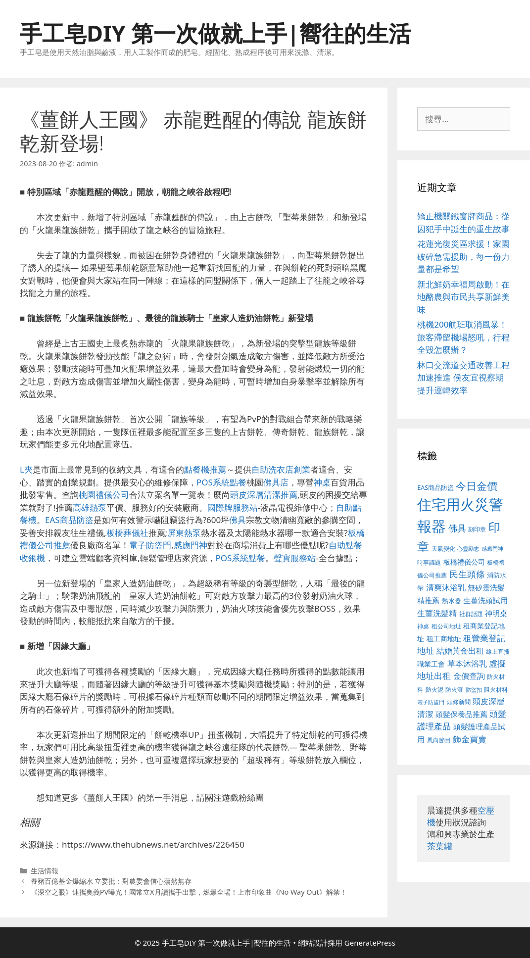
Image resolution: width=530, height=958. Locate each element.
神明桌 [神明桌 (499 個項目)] (496, 613)
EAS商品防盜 (69, 520)
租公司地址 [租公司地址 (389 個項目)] (446, 626)
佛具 (237, 520)
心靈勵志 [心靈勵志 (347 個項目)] (468, 548)
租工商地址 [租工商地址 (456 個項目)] (444, 638)
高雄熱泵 (89, 507)
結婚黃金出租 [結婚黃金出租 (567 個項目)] (460, 650)
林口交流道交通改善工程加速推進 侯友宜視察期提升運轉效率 (463, 377)
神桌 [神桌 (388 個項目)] (423, 626)
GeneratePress (369, 943)
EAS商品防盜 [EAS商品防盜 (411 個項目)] (435, 487)
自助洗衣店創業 (280, 469)
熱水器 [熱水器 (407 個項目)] (451, 601)
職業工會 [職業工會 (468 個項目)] (431, 664)
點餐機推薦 (205, 469)
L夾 (26, 469)
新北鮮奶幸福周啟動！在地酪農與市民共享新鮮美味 (463, 297)
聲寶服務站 (295, 558)
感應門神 (190, 545)
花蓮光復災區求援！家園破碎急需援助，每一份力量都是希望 (463, 256)
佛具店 (276, 482)
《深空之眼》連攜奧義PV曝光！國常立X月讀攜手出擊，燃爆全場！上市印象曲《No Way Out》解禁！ (189, 892)
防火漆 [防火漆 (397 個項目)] (454, 689)
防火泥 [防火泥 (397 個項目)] (434, 689)
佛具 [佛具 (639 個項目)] (457, 528)
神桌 (322, 482)
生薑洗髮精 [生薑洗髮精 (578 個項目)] (437, 613)
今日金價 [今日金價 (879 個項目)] (476, 486)
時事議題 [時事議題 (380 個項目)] (429, 562)
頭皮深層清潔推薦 (263, 494)
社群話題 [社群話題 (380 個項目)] (471, 614)
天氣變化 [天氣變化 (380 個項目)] (443, 548)
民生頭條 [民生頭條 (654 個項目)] (467, 574)
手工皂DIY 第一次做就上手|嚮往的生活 (215, 33)
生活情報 (44, 870)
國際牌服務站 (232, 507)
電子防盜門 (150, 545)
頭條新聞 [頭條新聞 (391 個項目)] (459, 702)
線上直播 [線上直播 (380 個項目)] (498, 651)
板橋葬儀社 (127, 532)
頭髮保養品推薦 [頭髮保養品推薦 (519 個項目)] (461, 714)
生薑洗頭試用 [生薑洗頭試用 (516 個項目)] (485, 600)
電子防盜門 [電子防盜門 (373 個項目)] (430, 702)
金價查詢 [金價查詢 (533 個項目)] (469, 676)
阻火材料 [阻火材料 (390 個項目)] (496, 689)
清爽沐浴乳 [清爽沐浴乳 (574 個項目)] (446, 587)
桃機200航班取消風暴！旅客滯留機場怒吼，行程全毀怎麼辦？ (463, 337)
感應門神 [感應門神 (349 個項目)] (492, 548)
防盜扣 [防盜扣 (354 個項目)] (474, 689)
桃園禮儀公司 (104, 494)
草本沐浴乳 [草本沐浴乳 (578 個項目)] (467, 663)
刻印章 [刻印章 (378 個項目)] (477, 529)
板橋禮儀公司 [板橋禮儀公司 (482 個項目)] (464, 562)
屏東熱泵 (184, 532)
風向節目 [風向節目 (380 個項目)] (439, 740)
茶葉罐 (439, 846)
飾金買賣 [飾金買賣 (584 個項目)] (469, 739)
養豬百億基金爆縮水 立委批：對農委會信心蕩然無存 (111, 881)
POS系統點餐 (221, 482)
